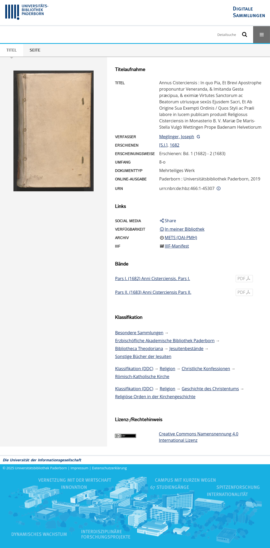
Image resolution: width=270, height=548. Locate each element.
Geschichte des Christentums (210, 389)
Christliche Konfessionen (206, 368)
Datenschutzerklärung (109, 468)
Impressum (80, 468)
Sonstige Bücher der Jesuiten (143, 356)
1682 (175, 145)
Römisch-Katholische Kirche (142, 376)
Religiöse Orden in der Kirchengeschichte (155, 397)
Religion (167, 368)
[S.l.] (163, 145)
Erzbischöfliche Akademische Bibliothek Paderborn (164, 340)
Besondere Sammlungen (139, 333)
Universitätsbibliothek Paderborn (41, 468)
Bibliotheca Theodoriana (139, 348)
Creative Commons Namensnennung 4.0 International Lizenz (198, 437)
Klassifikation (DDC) (134, 368)
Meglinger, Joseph (176, 137)
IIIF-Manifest (177, 246)
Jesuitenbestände (187, 348)
